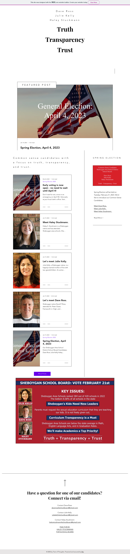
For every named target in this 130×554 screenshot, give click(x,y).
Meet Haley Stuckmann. (103, 211)
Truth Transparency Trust (65, 39)
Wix (82, 552)
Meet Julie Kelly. (100, 209)
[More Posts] (42, 374)
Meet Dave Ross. (100, 206)
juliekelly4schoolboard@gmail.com (65, 515)
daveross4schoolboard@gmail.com (65, 508)
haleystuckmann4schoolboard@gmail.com (65, 522)
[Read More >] (101, 218)
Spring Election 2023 (49, 181)
